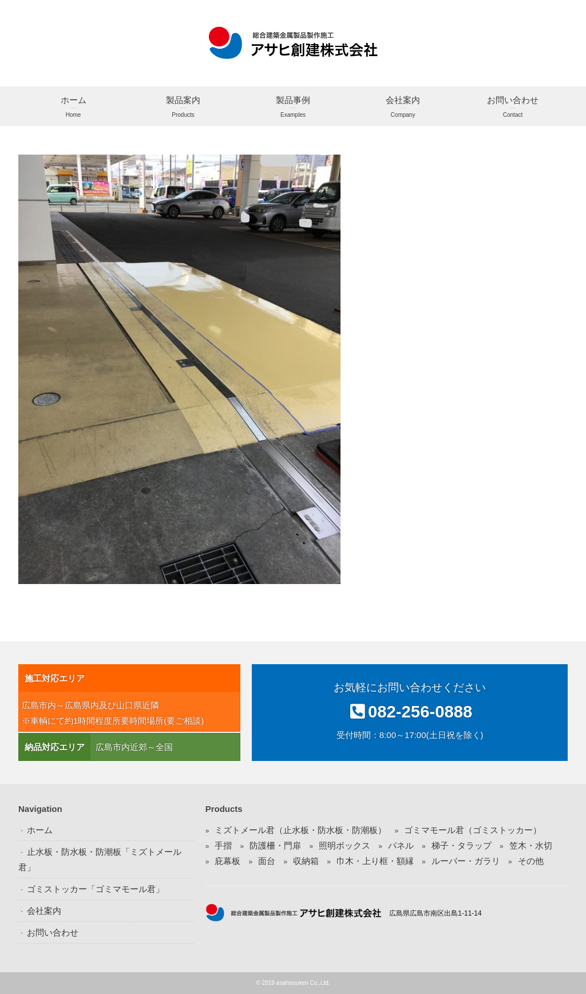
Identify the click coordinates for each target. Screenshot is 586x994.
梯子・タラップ (461, 845)
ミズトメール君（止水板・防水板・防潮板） (300, 830)
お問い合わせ (513, 107)
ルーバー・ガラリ (465, 861)
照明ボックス (344, 845)
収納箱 (306, 861)
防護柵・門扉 (275, 845)
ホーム (73, 107)
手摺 (223, 845)
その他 (531, 861)
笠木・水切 (530, 845)
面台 (266, 861)
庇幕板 (227, 861)
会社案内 (403, 107)
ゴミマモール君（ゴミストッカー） (472, 830)
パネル (401, 845)
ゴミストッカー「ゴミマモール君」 (95, 889)
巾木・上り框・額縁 (375, 861)
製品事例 (293, 107)
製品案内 (183, 107)
